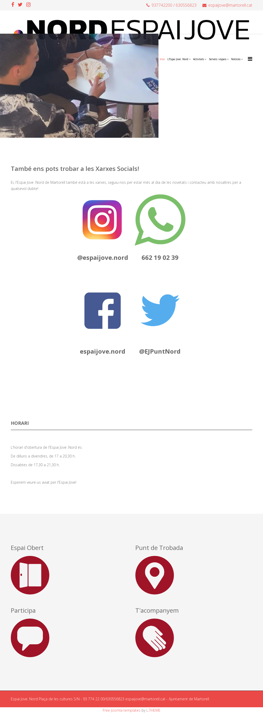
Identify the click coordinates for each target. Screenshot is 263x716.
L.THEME (153, 710)
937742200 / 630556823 (174, 5)
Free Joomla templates (121, 710)
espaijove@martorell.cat (230, 5)
